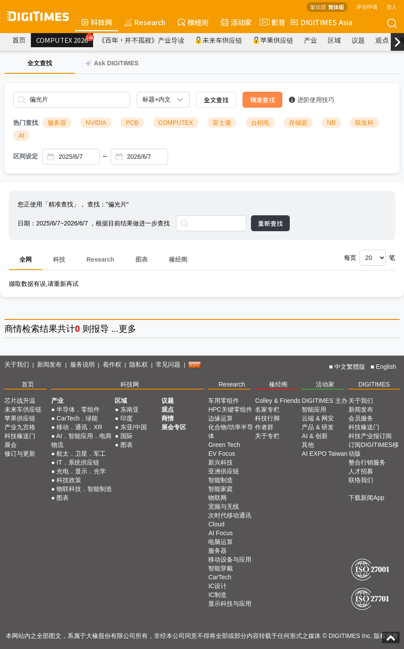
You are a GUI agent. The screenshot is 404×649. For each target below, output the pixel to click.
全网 (25, 259)
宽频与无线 (223, 506)
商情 (13, 329)
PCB (132, 122)
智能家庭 (220, 488)
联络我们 (360, 480)
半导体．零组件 (78, 409)
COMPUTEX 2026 (64, 39)
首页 (19, 40)
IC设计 (217, 585)
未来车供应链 (218, 40)
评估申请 (367, 6)
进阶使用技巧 (311, 99)
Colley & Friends (277, 400)
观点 (382, 40)
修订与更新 (19, 453)
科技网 (96, 22)
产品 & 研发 (318, 427)
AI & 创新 (314, 435)
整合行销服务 (366, 462)
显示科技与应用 (229, 603)
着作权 (112, 364)
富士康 (222, 122)
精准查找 (262, 99)
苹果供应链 (273, 40)
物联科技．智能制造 (84, 488)
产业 (310, 40)
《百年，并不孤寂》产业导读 (141, 40)
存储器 (298, 122)
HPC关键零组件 (230, 409)
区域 (334, 40)
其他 (308, 444)
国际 (126, 435)
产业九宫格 (19, 427)
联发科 (364, 122)
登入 (391, 6)
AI (21, 135)
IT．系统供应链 (77, 462)
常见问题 (168, 364)
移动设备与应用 (229, 559)
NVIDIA (96, 122)
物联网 (217, 497)
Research (144, 22)
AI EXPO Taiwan (324, 453)
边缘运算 (220, 418)
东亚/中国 (133, 427)
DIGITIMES (374, 384)
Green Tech (224, 444)
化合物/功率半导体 (230, 431)
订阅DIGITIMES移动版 (373, 449)
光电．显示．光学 (81, 471)
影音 (271, 22)
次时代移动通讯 (229, 515)
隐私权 (138, 364)
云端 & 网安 (318, 418)
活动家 (236, 22)
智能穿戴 (220, 568)
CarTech (219, 577)
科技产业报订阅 (370, 435)
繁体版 (318, 7)
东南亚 (129, 409)
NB (331, 122)
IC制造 (217, 594)
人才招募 (360, 471)
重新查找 (270, 223)
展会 (10, 444)
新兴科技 (220, 462)
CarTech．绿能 (77, 418)
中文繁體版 (349, 366)
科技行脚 (267, 418)
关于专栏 (267, 435)
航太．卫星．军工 (81, 453)
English (386, 366)
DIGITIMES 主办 (324, 400)
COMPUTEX (175, 122)
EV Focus (221, 453)
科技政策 (68, 480)
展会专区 (173, 427)
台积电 (260, 122)
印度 (126, 418)
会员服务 (360, 418)
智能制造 (220, 480)
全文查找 (216, 99)
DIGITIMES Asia (321, 22)
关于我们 (16, 364)
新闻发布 (49, 364)
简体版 (336, 7)
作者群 (264, 427)
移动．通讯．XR (79, 427)
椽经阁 (193, 22)
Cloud (216, 524)
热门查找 (25, 122)
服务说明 (82, 364)
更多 (127, 329)
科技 (59, 259)
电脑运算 (220, 541)
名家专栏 (267, 409)
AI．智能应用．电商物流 (81, 440)
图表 (141, 259)
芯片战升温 (19, 400)
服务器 (57, 122)
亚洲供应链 (223, 471)
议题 (358, 40)
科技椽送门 (19, 435)
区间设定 (25, 156)
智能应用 (314, 409)
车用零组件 (223, 400)
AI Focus (220, 532)
